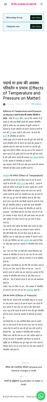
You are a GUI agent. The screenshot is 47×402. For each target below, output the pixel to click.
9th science (36, 104)
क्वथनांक (29, 290)
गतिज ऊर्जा (21, 183)
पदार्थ (17, 118)
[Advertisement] (23, 55)
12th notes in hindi (23, 4)
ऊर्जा (5, 136)
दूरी (10, 132)
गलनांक (26, 240)
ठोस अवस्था (34, 157)
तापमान (6, 175)
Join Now (36, 17)
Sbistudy (8, 104)
